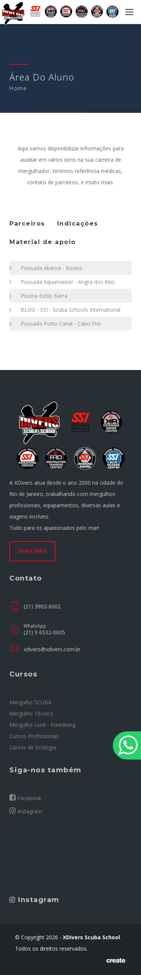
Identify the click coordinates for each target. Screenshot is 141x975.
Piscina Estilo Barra (44, 295)
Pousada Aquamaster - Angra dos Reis (68, 281)
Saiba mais (32, 551)
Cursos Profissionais (34, 736)
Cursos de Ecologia (32, 747)
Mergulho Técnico (31, 713)
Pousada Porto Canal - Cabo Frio (61, 323)
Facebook (25, 798)
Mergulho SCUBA (30, 702)
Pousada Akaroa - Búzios (51, 267)
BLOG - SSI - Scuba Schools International (70, 309)
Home (18, 88)
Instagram (25, 811)
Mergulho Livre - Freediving (42, 724)
